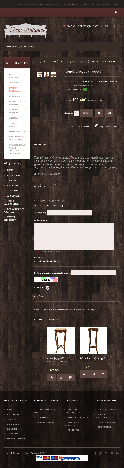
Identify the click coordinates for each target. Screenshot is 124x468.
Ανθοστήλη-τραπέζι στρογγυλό (93, 358)
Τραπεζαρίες (15, 96)
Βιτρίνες (13, 118)
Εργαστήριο (12, 175)
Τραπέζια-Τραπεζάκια (63, 61)
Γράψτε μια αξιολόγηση (105, 126)
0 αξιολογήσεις (84, 126)
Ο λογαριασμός (53, 4)
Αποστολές (12, 196)
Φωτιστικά (14, 131)
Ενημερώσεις (103, 427)
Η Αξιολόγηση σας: (42, 220)
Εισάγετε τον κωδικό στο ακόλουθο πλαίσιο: (52, 273)
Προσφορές (71, 430)
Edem (8, 170)
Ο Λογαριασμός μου (106, 410)
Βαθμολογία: (39, 257)
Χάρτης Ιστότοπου (45, 422)
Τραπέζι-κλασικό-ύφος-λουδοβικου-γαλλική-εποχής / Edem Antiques (69, 309)
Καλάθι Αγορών (71, 4)
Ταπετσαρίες (12, 180)
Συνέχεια (41, 288)
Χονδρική (11, 191)
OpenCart (20, 453)
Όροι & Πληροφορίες (16, 439)
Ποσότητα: (71, 113)
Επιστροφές (42, 417)
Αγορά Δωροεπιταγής (76, 417)
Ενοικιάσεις (12, 185)
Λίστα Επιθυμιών (34, 4)
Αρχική (18, 4)
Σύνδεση (116, 4)
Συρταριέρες (15, 83)
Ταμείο (84, 4)
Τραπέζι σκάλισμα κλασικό (98, 61)
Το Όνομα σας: (40, 213)
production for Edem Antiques (100, 82)
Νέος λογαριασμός (100, 4)
